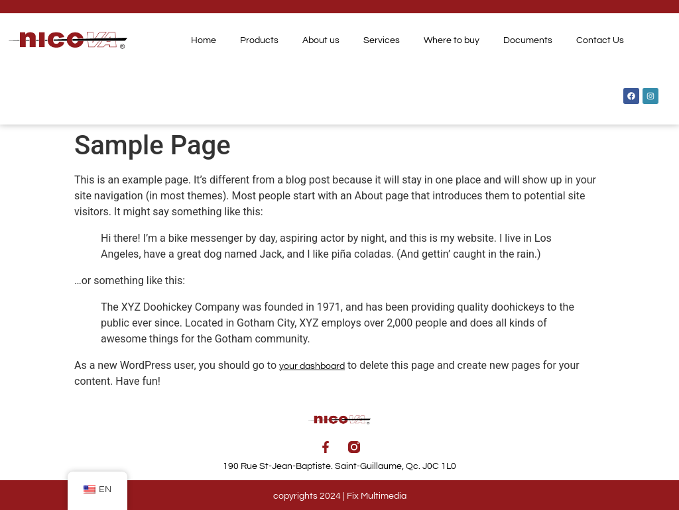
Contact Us (600, 40)
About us (321, 40)
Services (381, 40)
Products (259, 40)
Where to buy (451, 40)
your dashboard (312, 366)
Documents (527, 40)
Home (203, 40)
